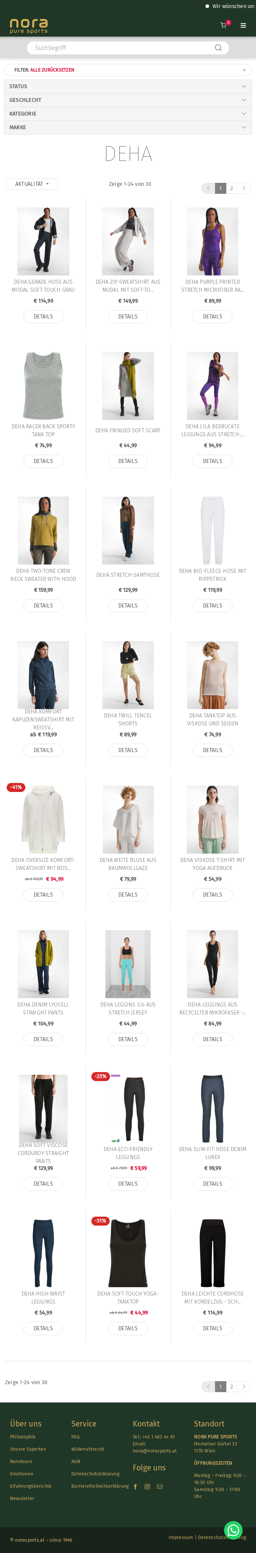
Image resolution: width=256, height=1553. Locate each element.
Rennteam (21, 1461)
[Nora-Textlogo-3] (29, 21)
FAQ (75, 1437)
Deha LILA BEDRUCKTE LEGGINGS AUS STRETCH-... (212, 430)
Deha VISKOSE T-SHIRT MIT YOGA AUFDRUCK (212, 864)
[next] (244, 188)
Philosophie (23, 1437)
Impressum (181, 1537)
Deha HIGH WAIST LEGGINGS (43, 1298)
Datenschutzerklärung (95, 1474)
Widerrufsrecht (87, 1449)
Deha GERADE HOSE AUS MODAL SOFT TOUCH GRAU (43, 286)
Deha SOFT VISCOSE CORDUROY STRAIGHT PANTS (43, 1153)
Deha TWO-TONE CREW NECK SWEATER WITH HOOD (43, 575)
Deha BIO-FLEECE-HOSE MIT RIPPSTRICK (213, 575)
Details (43, 316)
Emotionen (21, 1474)
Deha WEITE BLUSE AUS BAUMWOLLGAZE (128, 864)
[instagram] (147, 1486)
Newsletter (22, 1498)
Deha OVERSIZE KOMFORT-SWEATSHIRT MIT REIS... (43, 864)
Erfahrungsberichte (31, 1486)
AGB (75, 1461)
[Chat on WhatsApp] (233, 1530)
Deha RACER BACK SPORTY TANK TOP (43, 430)
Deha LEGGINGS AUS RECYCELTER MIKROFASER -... (212, 1008)
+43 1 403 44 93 (159, 1437)
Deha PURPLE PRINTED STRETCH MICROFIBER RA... (212, 286)
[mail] (159, 1486)
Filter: (130, 70)
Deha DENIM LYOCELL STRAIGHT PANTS (43, 1008)
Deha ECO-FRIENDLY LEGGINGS (128, 1153)
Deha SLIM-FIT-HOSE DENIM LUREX (213, 1153)
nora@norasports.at (155, 1451)
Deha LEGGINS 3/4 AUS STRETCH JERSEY (128, 1008)
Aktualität (30, 184)
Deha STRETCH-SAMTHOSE (128, 575)
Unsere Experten (28, 1449)
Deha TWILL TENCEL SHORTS (128, 719)
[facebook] (135, 1486)
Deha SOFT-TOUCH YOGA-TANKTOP (127, 1298)
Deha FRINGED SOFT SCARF (128, 430)
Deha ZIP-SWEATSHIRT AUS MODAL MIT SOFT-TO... (128, 286)
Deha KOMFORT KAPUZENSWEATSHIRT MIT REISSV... (43, 719)
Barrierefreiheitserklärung (100, 1486)
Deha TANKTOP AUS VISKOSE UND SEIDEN (212, 719)
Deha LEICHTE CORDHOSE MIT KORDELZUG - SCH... (213, 1298)
